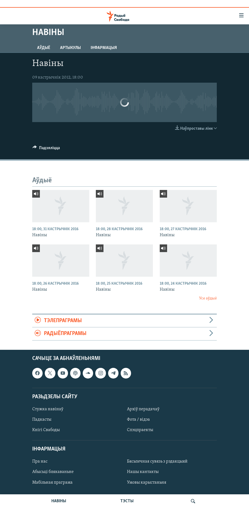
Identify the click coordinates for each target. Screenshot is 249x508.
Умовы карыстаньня (146, 482)
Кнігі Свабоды (46, 430)
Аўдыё (43, 48)
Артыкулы (70, 48)
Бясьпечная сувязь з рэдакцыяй (157, 461)
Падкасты (41, 419)
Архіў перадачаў (143, 409)
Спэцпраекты (140, 430)
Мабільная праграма (52, 482)
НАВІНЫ (58, 501)
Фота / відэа (138, 419)
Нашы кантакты (143, 472)
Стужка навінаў (47, 409)
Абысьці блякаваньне (53, 472)
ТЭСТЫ (127, 501)
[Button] (46, 149)
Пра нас (40, 461)
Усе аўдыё (208, 298)
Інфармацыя (104, 48)
